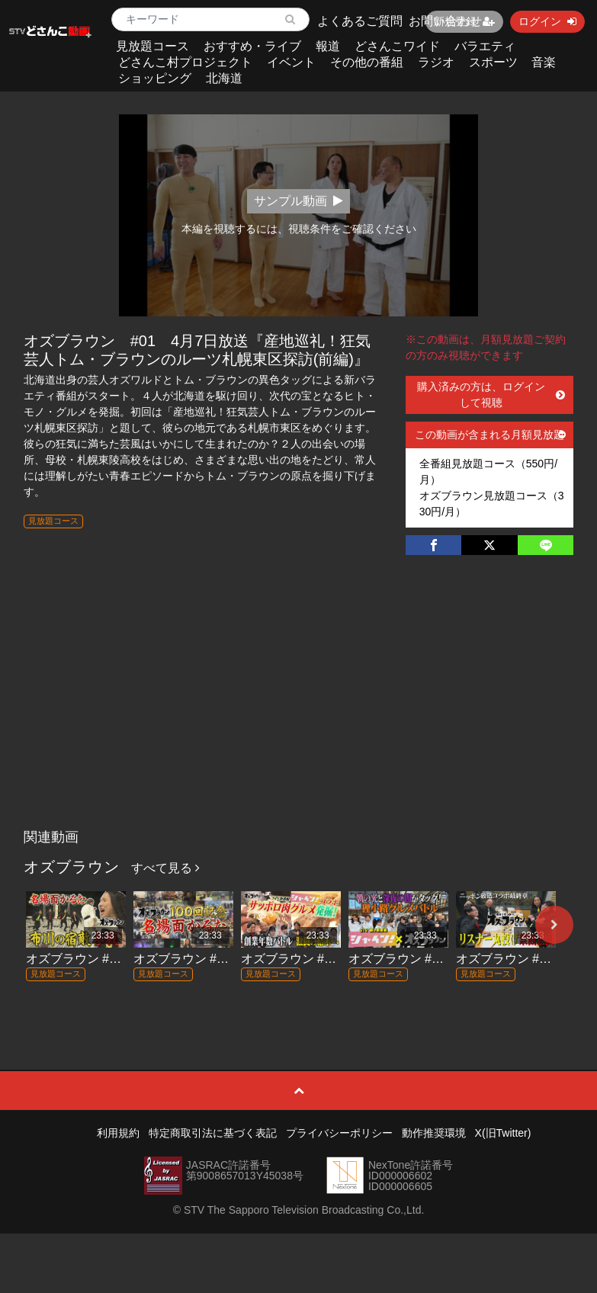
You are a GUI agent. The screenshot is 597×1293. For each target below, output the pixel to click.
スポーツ (493, 62)
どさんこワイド (397, 46)
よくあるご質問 (360, 20)
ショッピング (154, 78)
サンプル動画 (298, 200)
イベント (291, 62)
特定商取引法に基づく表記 (213, 1133)
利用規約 (118, 1133)
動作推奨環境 (434, 1133)
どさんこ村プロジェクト (185, 62)
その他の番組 (366, 62)
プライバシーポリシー (339, 1133)
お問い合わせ (445, 20)
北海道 (224, 78)
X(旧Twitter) (503, 1133)
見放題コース (152, 46)
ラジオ (436, 62)
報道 (328, 46)
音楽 (543, 62)
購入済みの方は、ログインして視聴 (491, 394)
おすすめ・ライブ (252, 46)
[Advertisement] (298, 707)
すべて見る (165, 867)
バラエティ (484, 46)
